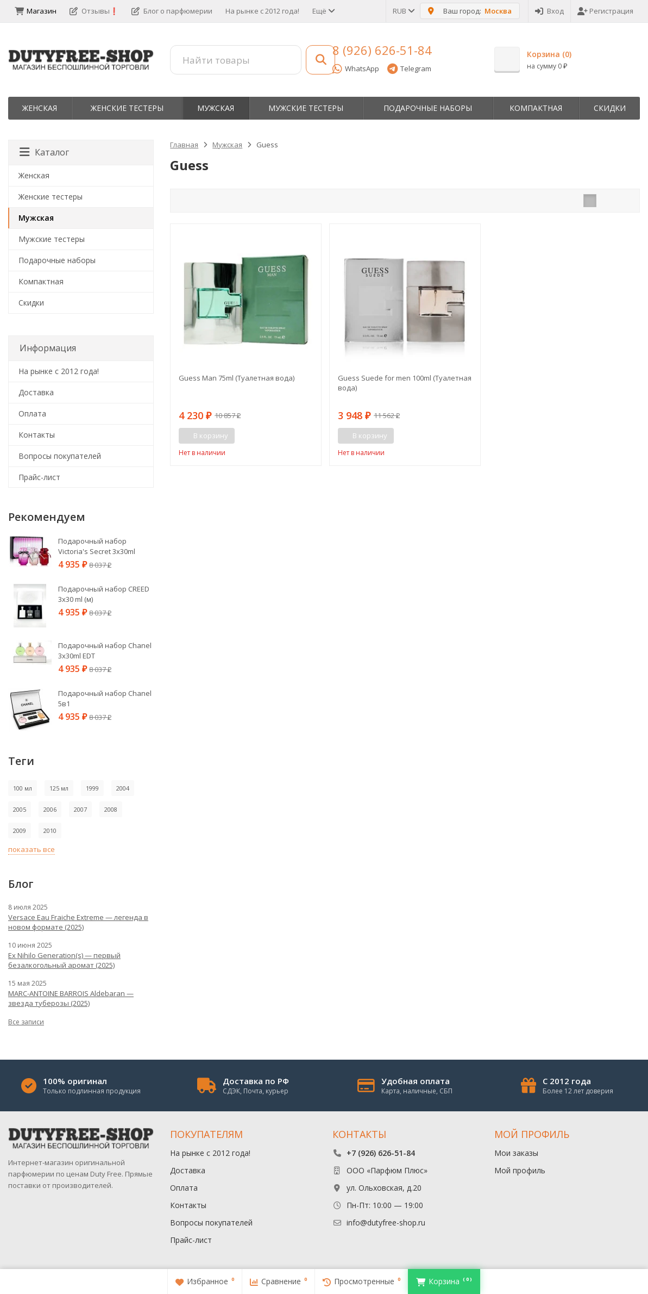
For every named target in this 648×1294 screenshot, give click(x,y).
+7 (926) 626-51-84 (381, 1153)
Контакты (36, 435)
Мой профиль (519, 1170)
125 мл (58, 788)
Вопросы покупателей (59, 456)
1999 (92, 788)
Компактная (535, 108)
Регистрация (605, 11)
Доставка (36, 392)
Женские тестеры (127, 108)
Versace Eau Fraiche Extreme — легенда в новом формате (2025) (78, 922)
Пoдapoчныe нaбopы (427, 108)
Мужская (215, 108)
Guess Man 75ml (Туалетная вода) (236, 378)
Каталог (44, 152)
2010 (49, 830)
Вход (549, 11)
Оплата (32, 413)
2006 (49, 809)
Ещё (323, 11)
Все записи (26, 1022)
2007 (80, 809)
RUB (403, 11)
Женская (39, 108)
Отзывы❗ (94, 11)
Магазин (35, 11)
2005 (19, 809)
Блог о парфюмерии (171, 11)
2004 (122, 788)
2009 (19, 830)
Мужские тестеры (305, 108)
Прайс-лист (39, 477)
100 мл (22, 788)
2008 (110, 809)
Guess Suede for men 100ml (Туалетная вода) (404, 383)
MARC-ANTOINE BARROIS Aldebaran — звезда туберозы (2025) (71, 998)
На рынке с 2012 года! (262, 11)
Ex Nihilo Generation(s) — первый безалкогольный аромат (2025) (64, 960)
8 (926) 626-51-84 (382, 50)
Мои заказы (516, 1153)
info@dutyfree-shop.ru (386, 1222)
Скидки (610, 108)
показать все (31, 849)
